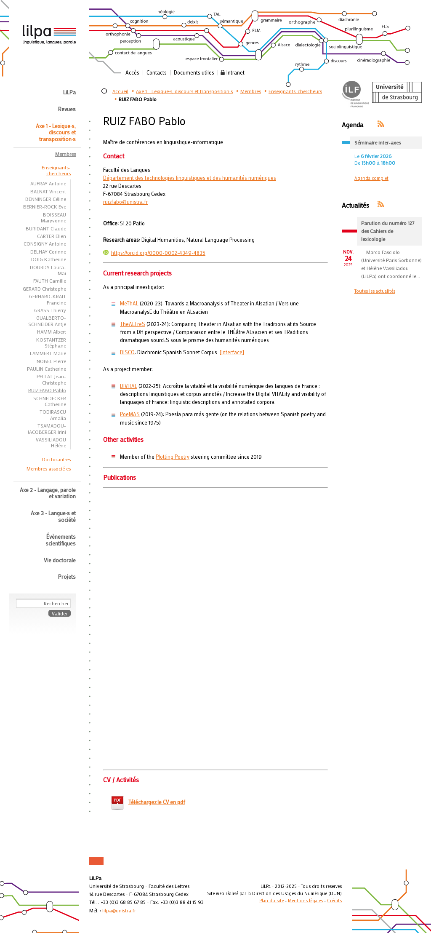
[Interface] (232, 352)
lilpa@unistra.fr (119, 910)
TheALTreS (132, 324)
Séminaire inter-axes (377, 142)
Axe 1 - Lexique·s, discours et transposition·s (184, 91)
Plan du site (271, 901)
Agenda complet (371, 178)
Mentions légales (305, 901)
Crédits (334, 901)
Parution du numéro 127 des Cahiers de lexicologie (387, 230)
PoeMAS (130, 414)
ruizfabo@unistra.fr (125, 201)
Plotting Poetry (172, 456)
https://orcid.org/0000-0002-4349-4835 (154, 252)
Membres (250, 91)
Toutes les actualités (374, 291)
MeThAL (129, 303)
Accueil (120, 91)
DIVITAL (128, 385)
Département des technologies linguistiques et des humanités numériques (189, 177)
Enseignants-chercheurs (295, 91)
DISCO (127, 352)
